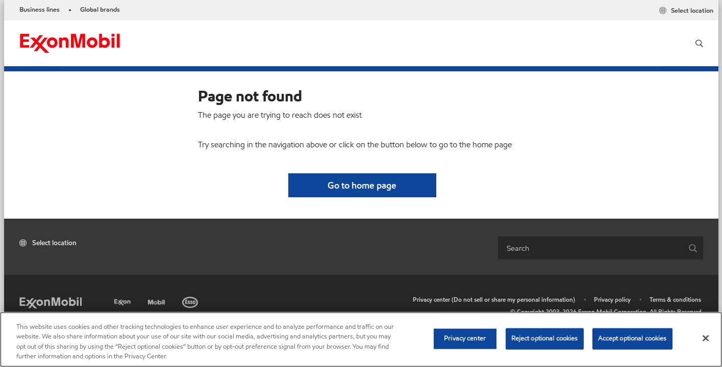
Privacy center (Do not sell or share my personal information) (494, 299)
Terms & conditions (675, 299)
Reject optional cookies (544, 338)
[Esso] (191, 300)
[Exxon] (123, 300)
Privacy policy (612, 299)
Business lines (39, 9)
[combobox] (590, 248)
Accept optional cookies (632, 338)
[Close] (705, 338)
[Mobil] (157, 300)
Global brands (100, 9)
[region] (361, 339)
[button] (699, 43)
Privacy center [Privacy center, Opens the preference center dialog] (465, 338)
